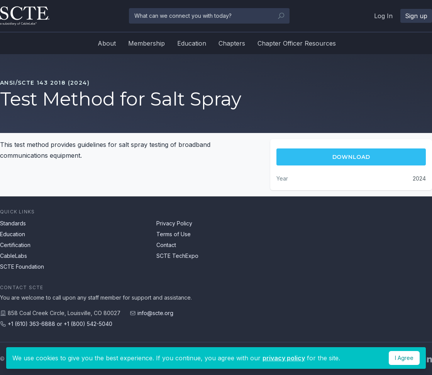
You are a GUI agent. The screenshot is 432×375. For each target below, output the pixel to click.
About (107, 43)
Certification (15, 245)
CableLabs (13, 255)
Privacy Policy (174, 223)
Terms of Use (173, 234)
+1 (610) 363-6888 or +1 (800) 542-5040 (60, 323)
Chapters (232, 43)
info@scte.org (155, 313)
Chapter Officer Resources (297, 43)
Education (191, 43)
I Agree (404, 358)
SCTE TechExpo (177, 255)
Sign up (416, 16)
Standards (13, 223)
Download (351, 156)
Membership (146, 43)
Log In (383, 16)
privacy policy (284, 358)
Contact (166, 245)
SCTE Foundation (22, 266)
